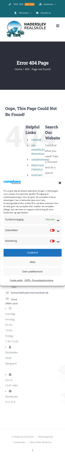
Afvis (32, 262)
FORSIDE (36, 139)
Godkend (32, 252)
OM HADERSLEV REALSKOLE (38, 149)
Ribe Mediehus (44, 442)
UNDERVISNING (40, 159)
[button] (60, 183)
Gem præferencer (32, 271)
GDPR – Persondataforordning (38, 280)
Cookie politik (16, 280)
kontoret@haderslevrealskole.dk (15, 292)
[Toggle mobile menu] (58, 26)
